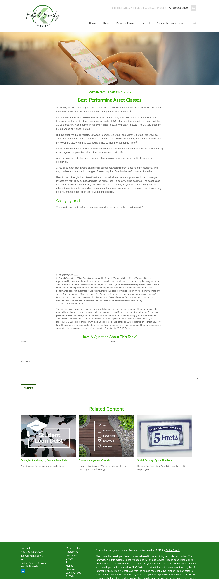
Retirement (72, 551)
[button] (92, 23)
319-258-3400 (178, 8)
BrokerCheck (172, 550)
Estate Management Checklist (95, 460)
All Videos (71, 576)
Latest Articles (73, 572)
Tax (68, 562)
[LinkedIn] (193, 8)
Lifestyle (70, 569)
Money (69, 565)
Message (25, 361)
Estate (69, 558)
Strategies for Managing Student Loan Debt (44, 460)
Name (24, 341)
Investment (72, 555)
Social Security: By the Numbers (154, 460)
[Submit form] (28, 388)
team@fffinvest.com (31, 566)
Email (114, 341)
